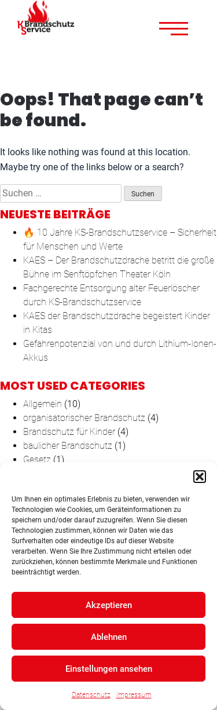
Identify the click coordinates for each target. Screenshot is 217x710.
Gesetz (37, 459)
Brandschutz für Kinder (69, 431)
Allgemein (42, 403)
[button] (199, 476)
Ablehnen (109, 637)
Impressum (134, 695)
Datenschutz (91, 695)
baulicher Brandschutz (67, 445)
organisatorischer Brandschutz (84, 417)
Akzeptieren (109, 605)
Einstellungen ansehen (108, 669)
